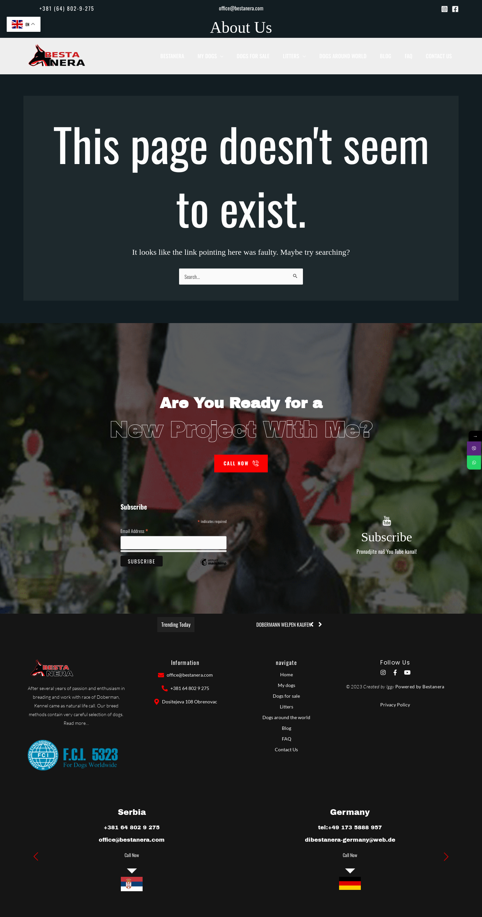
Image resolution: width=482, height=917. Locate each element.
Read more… (76, 723)
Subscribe (386, 536)
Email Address (134, 530)
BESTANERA (195, 56)
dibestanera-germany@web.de (350, 839)
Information (185, 663)
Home (286, 675)
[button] (63, 8)
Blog (393, 56)
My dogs (230, 56)
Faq (413, 56)
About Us (241, 27)
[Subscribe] (387, 521)
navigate (286, 663)
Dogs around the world (286, 717)
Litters (308, 56)
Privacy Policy (395, 706)
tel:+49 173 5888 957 (350, 827)
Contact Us (440, 56)
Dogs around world (353, 56)
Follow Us (395, 663)
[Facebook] (455, 9)
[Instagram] (444, 9)
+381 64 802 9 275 (132, 827)
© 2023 (354, 687)
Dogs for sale (269, 56)
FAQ (286, 739)
